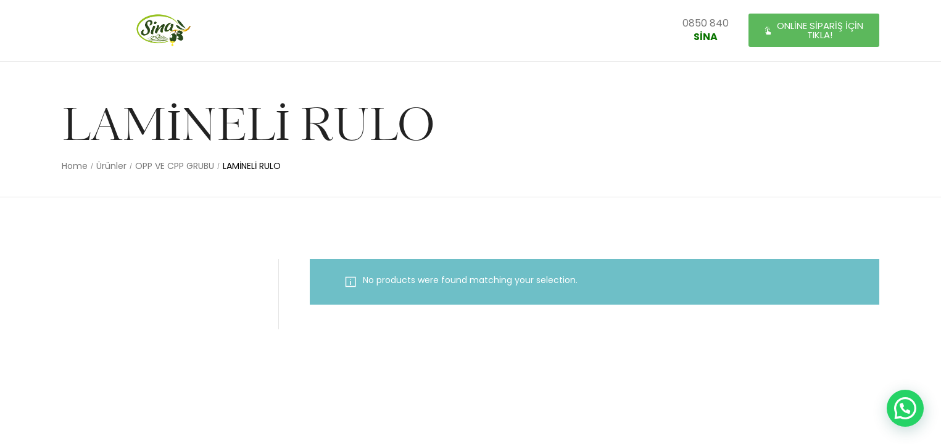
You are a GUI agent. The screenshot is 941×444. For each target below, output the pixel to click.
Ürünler (111, 166)
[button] (813, 30)
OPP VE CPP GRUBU (174, 166)
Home (75, 166)
